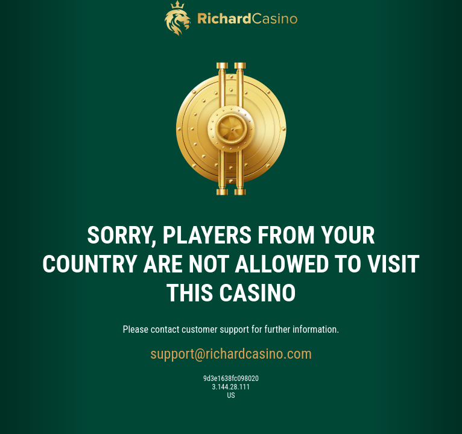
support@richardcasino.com (231, 353)
